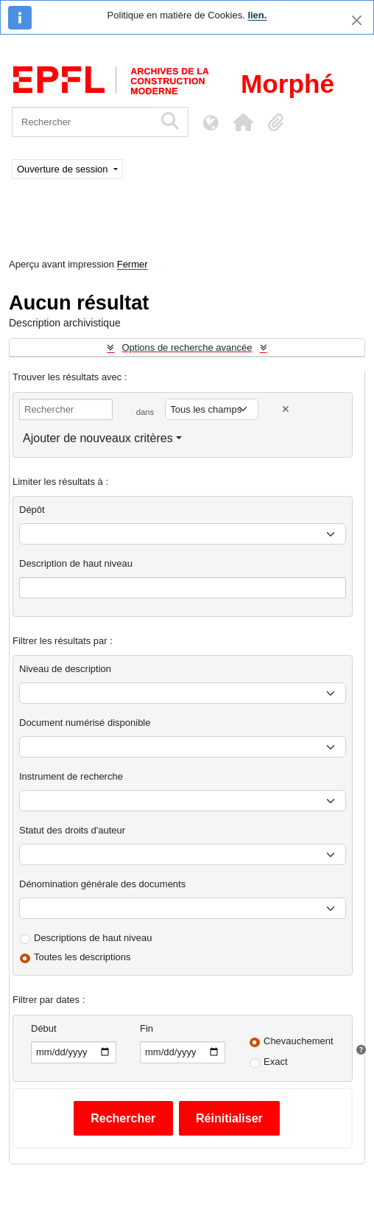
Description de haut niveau (76, 563)
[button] (243, 122)
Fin (146, 1028)
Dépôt (32, 509)
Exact (276, 1061)
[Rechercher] (83, 122)
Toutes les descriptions (82, 956)
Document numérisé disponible (84, 722)
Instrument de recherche (71, 776)
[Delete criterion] (285, 409)
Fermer (132, 264)
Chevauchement (299, 1040)
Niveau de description (65, 668)
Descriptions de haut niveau (93, 937)
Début (44, 1028)
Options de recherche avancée (186, 347)
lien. (257, 15)
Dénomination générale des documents (102, 883)
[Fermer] (356, 20)
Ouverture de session (63, 169)
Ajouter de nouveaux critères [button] (98, 438)
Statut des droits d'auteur (72, 830)
